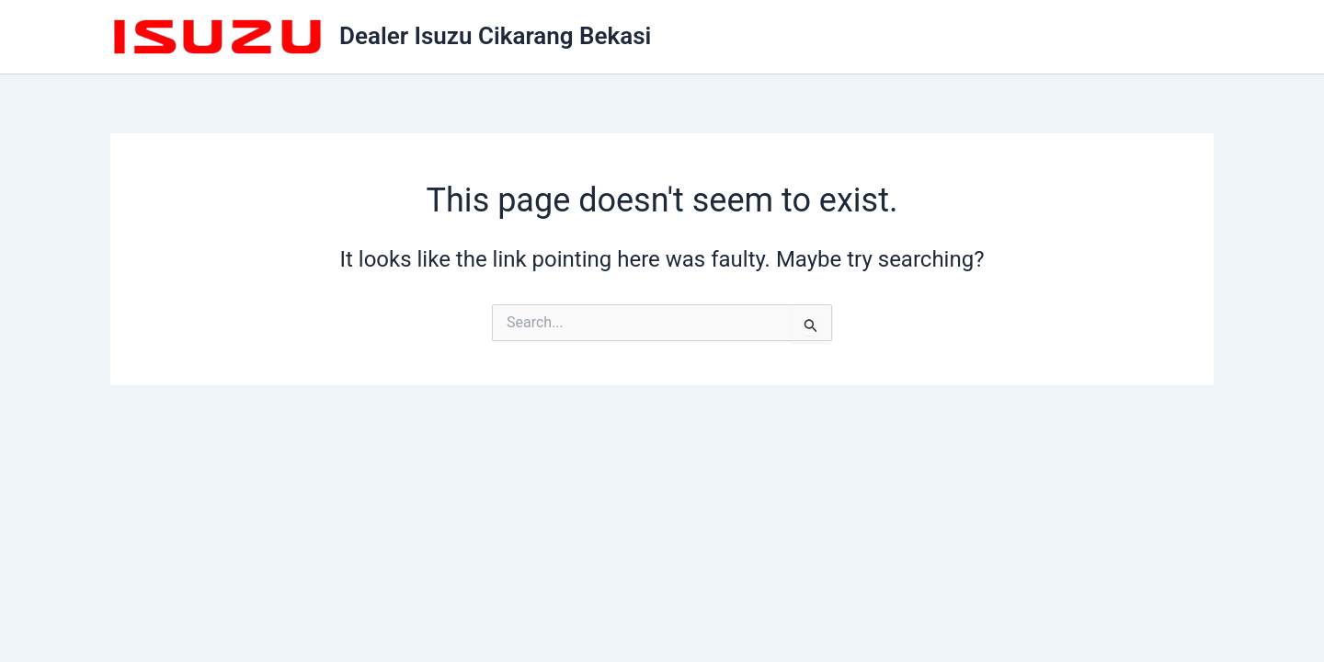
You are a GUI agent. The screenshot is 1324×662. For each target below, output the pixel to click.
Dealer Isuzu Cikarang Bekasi (495, 36)
